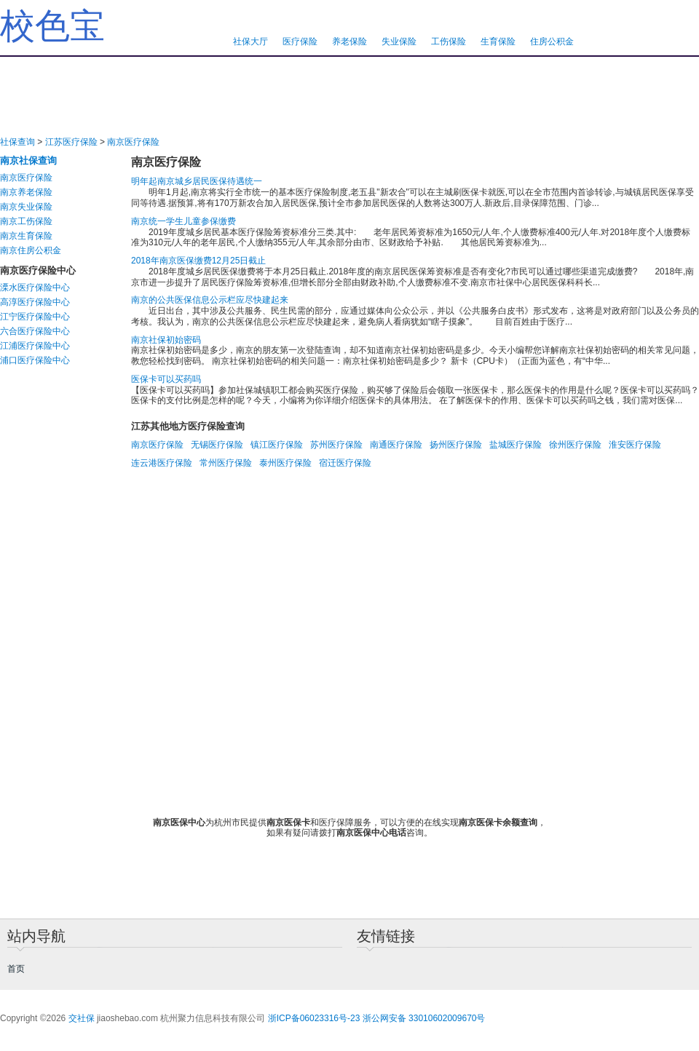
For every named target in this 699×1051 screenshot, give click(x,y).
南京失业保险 (26, 207)
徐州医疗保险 (575, 445)
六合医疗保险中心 (35, 331)
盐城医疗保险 (515, 445)
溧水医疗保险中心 (35, 287)
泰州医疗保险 (285, 463)
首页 (16, 969)
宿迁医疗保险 (345, 463)
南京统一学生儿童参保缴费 (183, 221)
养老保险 (349, 41)
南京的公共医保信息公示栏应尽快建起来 (209, 300)
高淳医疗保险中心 (35, 302)
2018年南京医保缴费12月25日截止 (198, 260)
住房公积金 (552, 41)
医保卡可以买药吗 (166, 379)
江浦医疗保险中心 (35, 346)
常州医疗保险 (226, 463)
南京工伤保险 (26, 221)
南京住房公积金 (30, 250)
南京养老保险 (26, 192)
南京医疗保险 (133, 142)
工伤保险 (448, 41)
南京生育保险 (26, 236)
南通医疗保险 (396, 445)
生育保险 (498, 41)
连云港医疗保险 (161, 463)
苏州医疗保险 (336, 445)
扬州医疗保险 (456, 445)
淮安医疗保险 (635, 445)
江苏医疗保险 (71, 142)
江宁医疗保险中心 (35, 317)
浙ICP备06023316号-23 (314, 1018)
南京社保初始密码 (166, 340)
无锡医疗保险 (217, 445)
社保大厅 (250, 41)
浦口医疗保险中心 (35, 360)
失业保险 (399, 41)
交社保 (81, 1018)
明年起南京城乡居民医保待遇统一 (196, 181)
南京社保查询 (28, 160)
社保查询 (17, 142)
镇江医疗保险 (276, 445)
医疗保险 (300, 41)
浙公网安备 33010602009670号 (424, 1018)
